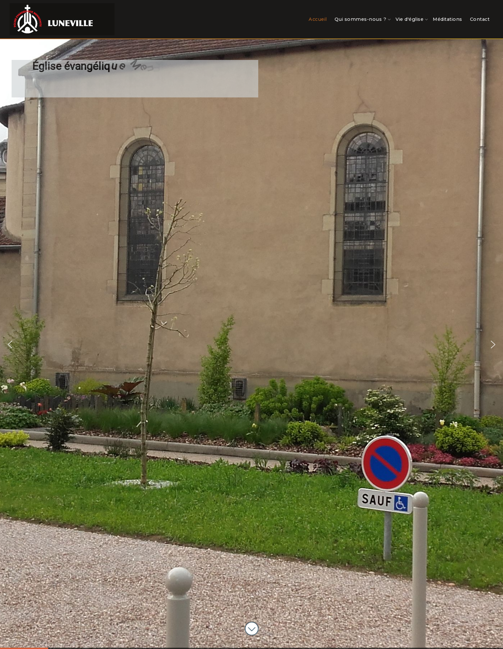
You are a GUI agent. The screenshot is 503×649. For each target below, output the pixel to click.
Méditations (447, 19)
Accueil (318, 19)
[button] (10, 344)
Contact (480, 19)
